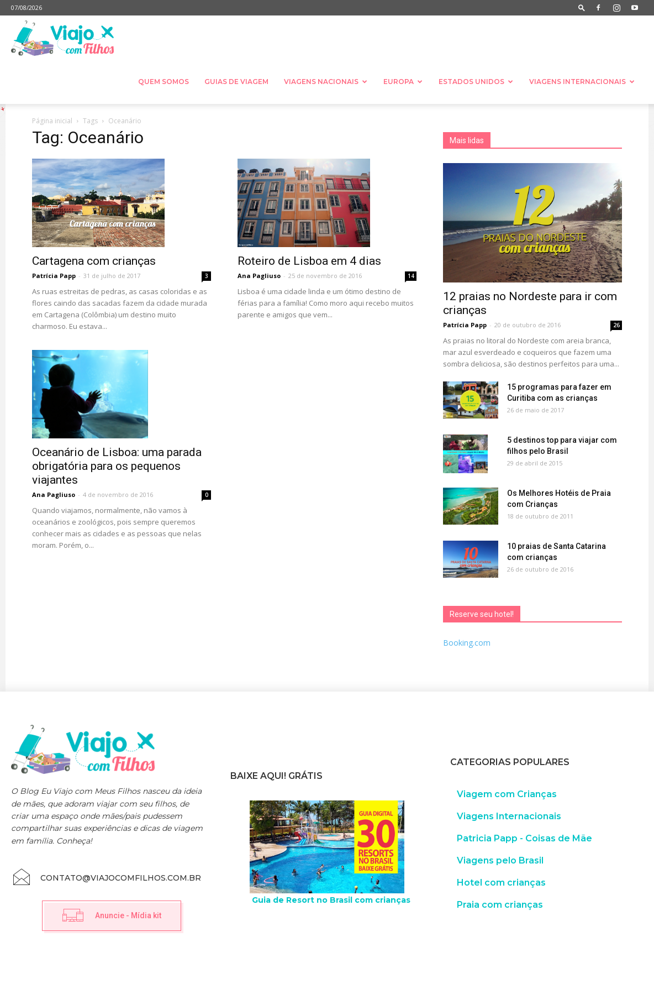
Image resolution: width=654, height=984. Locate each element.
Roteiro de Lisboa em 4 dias (309, 261)
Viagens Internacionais (582, 81)
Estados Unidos (476, 81)
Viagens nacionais (325, 81)
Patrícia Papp (54, 275)
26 (616, 325)
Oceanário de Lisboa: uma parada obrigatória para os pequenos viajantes (117, 466)
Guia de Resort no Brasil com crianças (331, 900)
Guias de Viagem (236, 81)
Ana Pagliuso (259, 275)
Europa (403, 81)
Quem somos (163, 81)
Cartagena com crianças (94, 261)
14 (411, 276)
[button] (581, 7)
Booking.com (467, 642)
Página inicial (52, 120)
